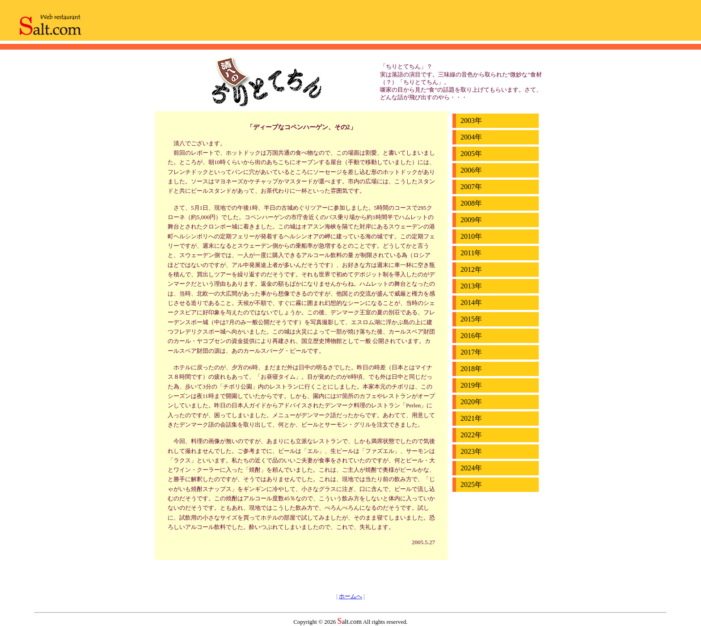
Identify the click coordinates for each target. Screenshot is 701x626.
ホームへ (350, 596)
